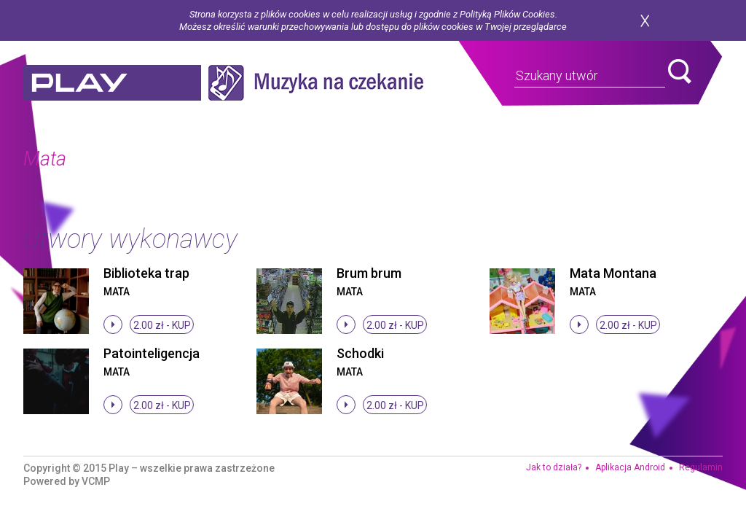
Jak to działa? (553, 467)
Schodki (360, 353)
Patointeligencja (151, 353)
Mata (116, 292)
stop (112, 324)
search (679, 71)
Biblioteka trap (146, 273)
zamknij (645, 21)
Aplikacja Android (630, 467)
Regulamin (701, 467)
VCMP (96, 481)
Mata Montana (613, 273)
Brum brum (369, 273)
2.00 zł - (162, 325)
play (112, 83)
